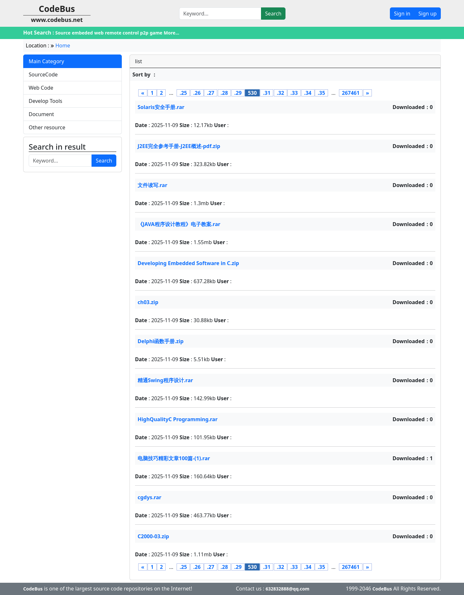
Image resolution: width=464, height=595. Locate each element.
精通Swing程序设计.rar (165, 380)
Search (273, 13)
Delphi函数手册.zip (161, 341)
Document (41, 114)
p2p (144, 33)
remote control (122, 33)
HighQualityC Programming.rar (178, 419)
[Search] (220, 13)
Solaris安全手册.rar (161, 107)
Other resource (47, 127)
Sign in (402, 13)
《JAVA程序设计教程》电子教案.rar (179, 224)
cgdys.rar (149, 497)
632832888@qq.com (287, 589)
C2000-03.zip (153, 536)
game (156, 33)
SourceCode (43, 74)
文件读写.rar (152, 185)
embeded (82, 33)
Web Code (41, 87)
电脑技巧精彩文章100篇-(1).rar (174, 458)
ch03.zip (148, 302)
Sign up (427, 13)
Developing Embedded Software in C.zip (188, 263)
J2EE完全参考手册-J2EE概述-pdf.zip (179, 146)
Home (62, 45)
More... (171, 33)
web (98, 33)
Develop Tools (45, 100)
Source (63, 33)
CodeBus (33, 589)
